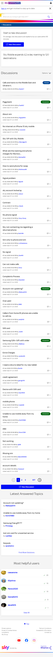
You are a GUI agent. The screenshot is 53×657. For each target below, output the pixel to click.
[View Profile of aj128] (19, 444)
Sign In (50, 3)
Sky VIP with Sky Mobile (13, 138)
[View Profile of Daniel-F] (21, 89)
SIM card (6, 328)
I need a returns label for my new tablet (20, 365)
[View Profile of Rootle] (20, 368)
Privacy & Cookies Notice (9, 630)
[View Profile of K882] (20, 304)
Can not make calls (11, 264)
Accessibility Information (43, 630)
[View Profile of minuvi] (21, 194)
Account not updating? (13, 288)
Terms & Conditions (45, 628)
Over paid (7, 301)
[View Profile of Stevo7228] (22, 432)
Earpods (6, 543)
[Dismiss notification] (50, 8)
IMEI (4, 429)
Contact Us (48, 632)
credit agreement (10, 377)
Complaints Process (11, 276)
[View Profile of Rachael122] (22, 157)
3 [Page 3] (25, 480)
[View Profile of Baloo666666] (22, 457)
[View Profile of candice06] (22, 356)
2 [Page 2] (21, 480)
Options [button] (45, 73)
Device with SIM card (12, 389)
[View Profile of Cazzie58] (21, 405)
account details (9, 465)
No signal (7, 252)
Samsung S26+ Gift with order (16, 340)
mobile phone (9, 401)
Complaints (5, 632)
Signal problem (9, 178)
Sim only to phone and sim (14, 240)
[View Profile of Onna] (20, 267)
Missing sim (8, 453)
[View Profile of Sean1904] (22, 393)
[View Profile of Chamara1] (21, 469)
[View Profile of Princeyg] (9, 526)
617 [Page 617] (33, 480)
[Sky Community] (13, 3)
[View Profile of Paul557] (21, 105)
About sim (7, 114)
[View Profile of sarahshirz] (10, 546)
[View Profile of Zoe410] (21, 255)
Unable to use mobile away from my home (21, 513)
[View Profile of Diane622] (22, 280)
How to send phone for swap (15, 166)
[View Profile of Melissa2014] (23, 292)
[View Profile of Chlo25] (21, 206)
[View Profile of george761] (21, 380)
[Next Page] (39, 480)
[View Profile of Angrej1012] (22, 117)
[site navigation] (2, 3)
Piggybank (7, 102)
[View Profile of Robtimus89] (23, 169)
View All (27, 613)
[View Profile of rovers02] (22, 130)
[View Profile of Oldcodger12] (23, 142)
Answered (45, 102)
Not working (8, 441)
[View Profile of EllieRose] (21, 344)
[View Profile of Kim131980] (22, 420)
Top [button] (27, 624)
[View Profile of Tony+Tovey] (22, 218)
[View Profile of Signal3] (20, 181)
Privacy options (6, 628)
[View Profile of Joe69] (21, 331)
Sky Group (5, 634)
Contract (6, 202)
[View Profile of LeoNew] (9, 536)
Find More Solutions (26, 552)
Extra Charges (9, 352)
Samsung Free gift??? (12, 523)
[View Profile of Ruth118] (20, 233)
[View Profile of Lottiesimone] (23, 243)
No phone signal (10, 215)
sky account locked (11, 190)
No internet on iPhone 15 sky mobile (18, 126)
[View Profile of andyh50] (21, 319)
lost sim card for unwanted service (18, 533)
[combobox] (24, 16)
